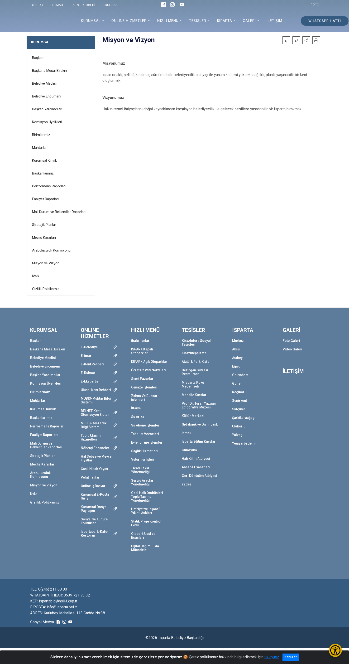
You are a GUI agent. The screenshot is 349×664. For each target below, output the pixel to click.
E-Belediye (89, 347)
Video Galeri (292, 349)
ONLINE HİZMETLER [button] (129, 21)
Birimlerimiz (41, 135)
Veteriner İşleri (142, 459)
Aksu (236, 349)
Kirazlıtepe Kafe (194, 353)
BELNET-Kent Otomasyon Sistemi (96, 413)
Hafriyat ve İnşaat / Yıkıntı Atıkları (145, 511)
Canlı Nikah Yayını (94, 469)
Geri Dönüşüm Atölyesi (199, 476)
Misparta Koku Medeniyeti (193, 384)
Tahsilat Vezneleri (145, 434)
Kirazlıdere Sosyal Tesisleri (196, 342)
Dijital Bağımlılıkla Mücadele (145, 548)
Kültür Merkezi (193, 416)
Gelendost (240, 375)
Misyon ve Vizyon (45, 263)
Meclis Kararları (44, 237)
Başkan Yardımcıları (47, 109)
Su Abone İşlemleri (145, 425)
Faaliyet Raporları (45, 199)
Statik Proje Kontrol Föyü (146, 523)
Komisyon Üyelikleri (47, 122)
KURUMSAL (41, 42)
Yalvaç (237, 435)
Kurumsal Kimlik (44, 160)
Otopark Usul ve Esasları (143, 535)
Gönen (237, 383)
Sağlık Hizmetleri (144, 451)
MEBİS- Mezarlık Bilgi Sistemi (93, 425)
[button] (306, 40)
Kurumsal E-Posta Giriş (95, 496)
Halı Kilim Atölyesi (196, 458)
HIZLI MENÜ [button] (167, 21)
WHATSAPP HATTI (324, 21)
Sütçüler (238, 409)
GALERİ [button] (249, 21)
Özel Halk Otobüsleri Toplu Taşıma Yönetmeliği (147, 496)
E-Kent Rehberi (92, 364)
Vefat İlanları (90, 477)
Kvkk (35, 276)
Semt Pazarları (142, 379)
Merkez (238, 341)
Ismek (186, 433)
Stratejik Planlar (44, 225)
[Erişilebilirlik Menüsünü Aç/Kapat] (335, 650)
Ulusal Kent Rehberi (96, 390)
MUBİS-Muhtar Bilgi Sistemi (96, 400)
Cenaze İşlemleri (144, 387)
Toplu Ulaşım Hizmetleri (91, 437)
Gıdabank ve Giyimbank (200, 424)
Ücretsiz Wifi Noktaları (148, 370)
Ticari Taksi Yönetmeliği (140, 470)
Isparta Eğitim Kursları (199, 441)
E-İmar (86, 356)
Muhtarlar (39, 147)
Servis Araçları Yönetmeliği (142, 482)
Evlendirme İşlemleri (147, 442)
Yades (186, 484)
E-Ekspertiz (90, 381)
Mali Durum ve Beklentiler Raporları (59, 212)
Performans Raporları (49, 186)
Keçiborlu (239, 392)
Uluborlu (238, 426)
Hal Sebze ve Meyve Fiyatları (96, 458)
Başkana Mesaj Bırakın (49, 70)
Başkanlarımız (43, 173)
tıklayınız (271, 657)
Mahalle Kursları (194, 395)
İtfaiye (136, 408)
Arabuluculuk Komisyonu (51, 250)
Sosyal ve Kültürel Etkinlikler (95, 521)
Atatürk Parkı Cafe (195, 362)
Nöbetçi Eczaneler (95, 448)
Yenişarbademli (244, 443)
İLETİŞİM (274, 21)
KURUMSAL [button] (91, 21)
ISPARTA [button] (224, 21)
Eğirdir (237, 366)
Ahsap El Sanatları (196, 467)
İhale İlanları (140, 341)
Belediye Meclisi (44, 83)
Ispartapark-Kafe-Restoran (95, 533)
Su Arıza (137, 417)
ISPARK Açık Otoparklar (149, 362)
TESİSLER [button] (197, 21)
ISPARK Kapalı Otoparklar (142, 351)
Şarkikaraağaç (243, 418)
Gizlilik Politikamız (45, 289)
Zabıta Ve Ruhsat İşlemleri (144, 398)
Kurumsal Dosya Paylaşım (93, 509)
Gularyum (189, 450)
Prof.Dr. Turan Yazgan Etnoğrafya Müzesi (199, 405)
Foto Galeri (291, 341)
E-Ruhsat (88, 373)
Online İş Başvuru (94, 486)
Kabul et (291, 657)
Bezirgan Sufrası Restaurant (195, 372)
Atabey (237, 358)
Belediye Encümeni (46, 96)
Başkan (37, 58)
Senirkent (239, 400)
